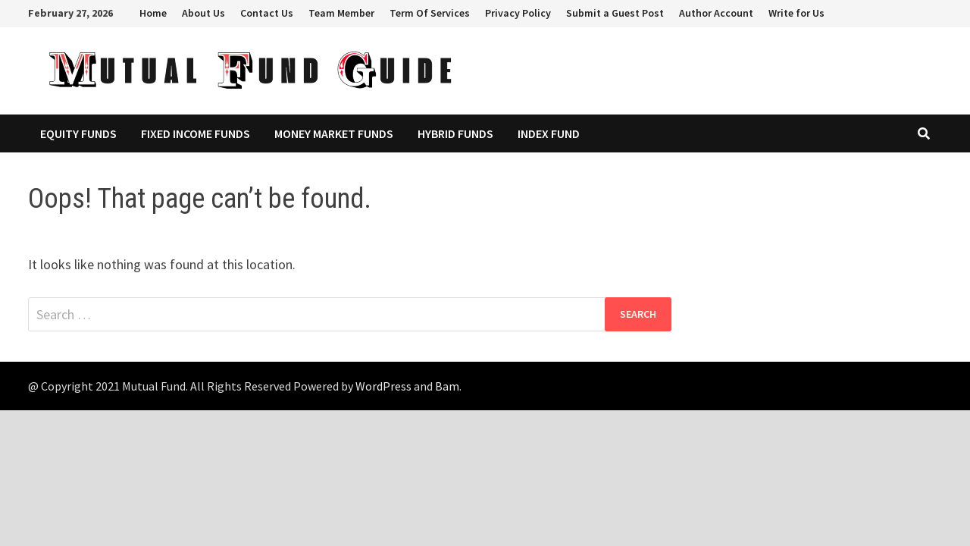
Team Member (341, 13)
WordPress (383, 386)
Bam (447, 386)
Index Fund (549, 133)
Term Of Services (430, 13)
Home (153, 13)
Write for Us (796, 13)
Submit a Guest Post (615, 13)
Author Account (716, 13)
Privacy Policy (518, 13)
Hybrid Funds (455, 133)
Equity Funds (78, 133)
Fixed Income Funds (195, 133)
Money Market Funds (333, 133)
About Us (203, 13)
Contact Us (266, 13)
